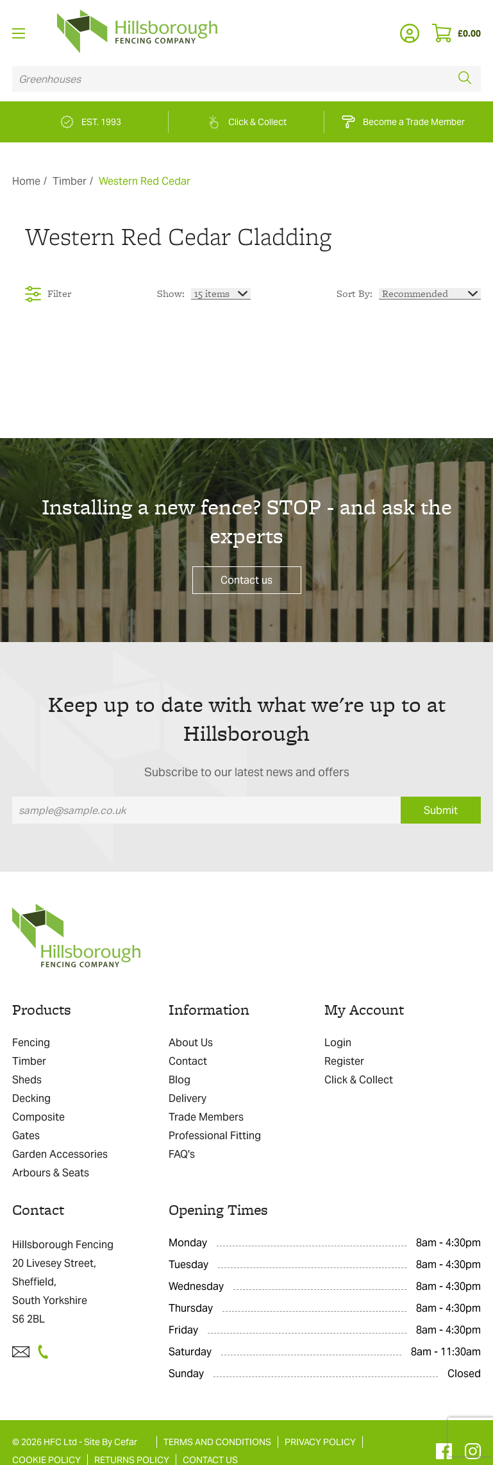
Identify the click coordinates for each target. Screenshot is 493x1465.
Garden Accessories (60, 1154)
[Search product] (230, 79)
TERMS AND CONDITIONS (217, 1442)
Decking (31, 1098)
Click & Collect (358, 1080)
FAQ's (182, 1154)
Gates (26, 1135)
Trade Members (206, 1117)
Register (344, 1061)
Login (337, 1042)
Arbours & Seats (50, 1173)
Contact (188, 1061)
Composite (38, 1117)
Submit (441, 810)
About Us (191, 1042)
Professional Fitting (215, 1135)
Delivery (187, 1098)
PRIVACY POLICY (320, 1442)
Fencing (31, 1042)
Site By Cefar (110, 1442)
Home (26, 181)
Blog (179, 1080)
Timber (70, 181)
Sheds (27, 1080)
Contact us (246, 580)
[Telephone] (46, 1351)
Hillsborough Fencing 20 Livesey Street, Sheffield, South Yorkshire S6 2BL (62, 1282)
